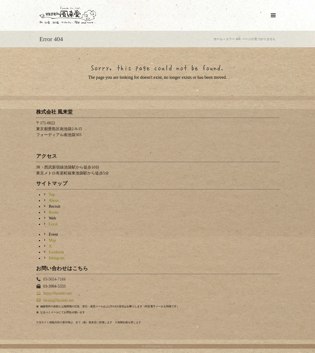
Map (52, 240)
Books (54, 212)
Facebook (56, 252)
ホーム (218, 39)
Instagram (57, 258)
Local (53, 224)
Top (52, 194)
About (54, 200)
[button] (273, 15)
